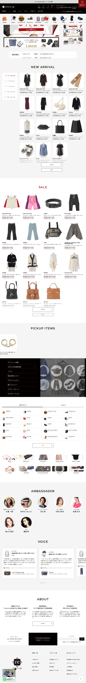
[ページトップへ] (80, 678)
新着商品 (4, 11)
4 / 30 (9, 93)
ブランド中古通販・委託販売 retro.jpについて (72, 11)
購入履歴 (51, 666)
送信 (82, 639)
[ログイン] (48, 6)
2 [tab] (40, 48)
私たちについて (71, 653)
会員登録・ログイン (54, 659)
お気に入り (52, 663)
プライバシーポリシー (72, 663)
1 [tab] (40, 582)
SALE (9, 11)
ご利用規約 (69, 666)
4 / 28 (9, 99)
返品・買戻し (41, 11)
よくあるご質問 (35, 663)
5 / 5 (10, 76)
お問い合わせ (35, 670)
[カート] (52, 6)
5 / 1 (10, 87)
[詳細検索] (39, 6)
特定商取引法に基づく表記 (73, 659)
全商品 (14, 11)
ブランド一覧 (53, 653)
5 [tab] (45, 48)
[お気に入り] (43, 6)
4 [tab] (45, 582)
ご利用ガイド (33, 11)
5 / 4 (10, 81)
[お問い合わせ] (82, 4)
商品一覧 (35, 653)
